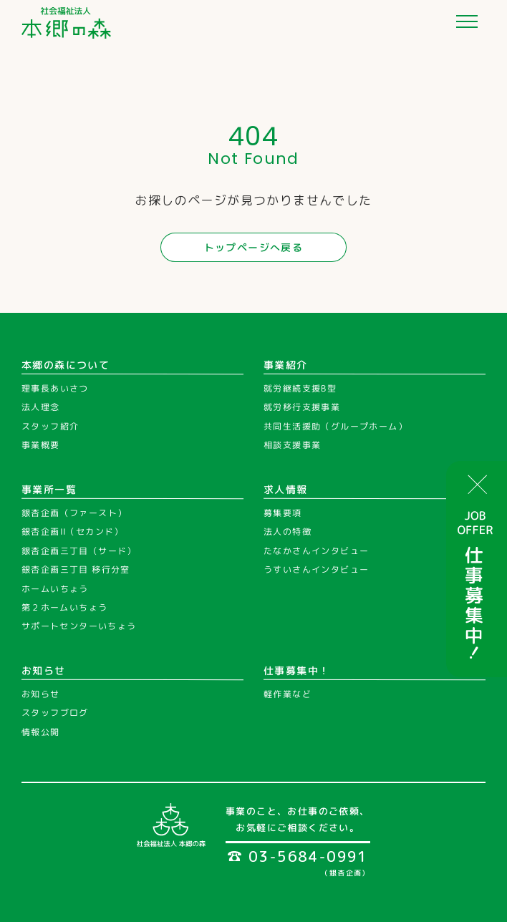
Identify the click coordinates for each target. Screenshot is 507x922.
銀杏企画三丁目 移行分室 (75, 569)
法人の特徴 (288, 531)
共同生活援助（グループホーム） (335, 426)
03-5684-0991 (298, 856)
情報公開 (40, 732)
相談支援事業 (292, 445)
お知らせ (43, 669)
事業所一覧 (49, 489)
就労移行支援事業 (302, 408)
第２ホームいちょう (64, 607)
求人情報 (286, 489)
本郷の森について (65, 365)
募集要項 (283, 513)
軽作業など (288, 694)
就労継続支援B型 (300, 388)
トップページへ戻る (254, 247)
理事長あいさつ (55, 388)
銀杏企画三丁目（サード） (79, 551)
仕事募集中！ (296, 669)
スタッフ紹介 (50, 426)
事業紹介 (286, 365)
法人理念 (40, 408)
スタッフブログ (55, 713)
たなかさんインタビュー (316, 551)
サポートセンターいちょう (79, 626)
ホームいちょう (55, 589)
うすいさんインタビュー (316, 569)
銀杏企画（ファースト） (74, 513)
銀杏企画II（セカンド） (72, 531)
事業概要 (40, 445)
